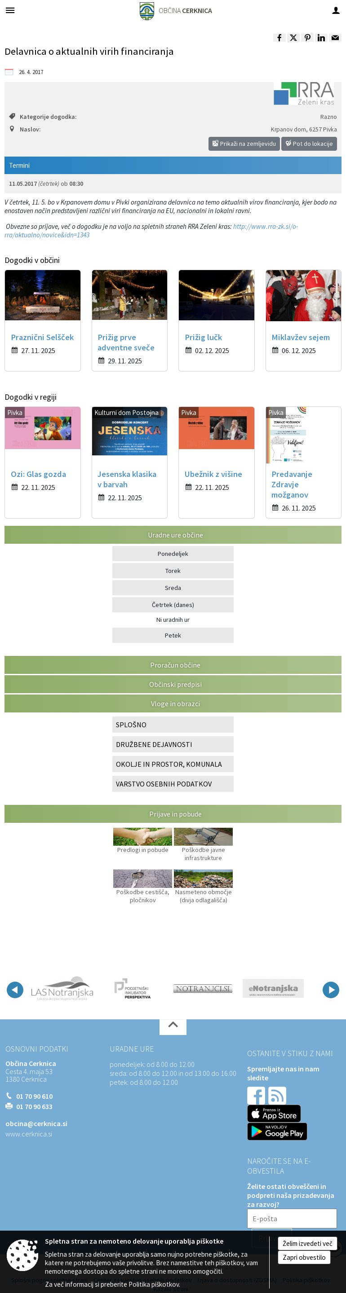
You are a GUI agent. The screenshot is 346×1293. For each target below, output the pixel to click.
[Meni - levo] (10, 10)
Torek (173, 571)
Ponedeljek (173, 554)
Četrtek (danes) (173, 605)
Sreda (173, 588)
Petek (173, 635)
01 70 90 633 (34, 1106)
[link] (279, 38)
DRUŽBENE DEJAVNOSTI (154, 744)
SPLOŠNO (131, 724)
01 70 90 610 (34, 1096)
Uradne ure (132, 1049)
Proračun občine (175, 664)
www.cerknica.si (28, 1133)
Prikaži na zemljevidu (244, 144)
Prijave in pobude (175, 813)
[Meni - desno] (336, 10)
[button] (15, 990)
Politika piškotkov (154, 1284)
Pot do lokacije (309, 144)
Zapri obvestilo (304, 1257)
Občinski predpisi (175, 684)
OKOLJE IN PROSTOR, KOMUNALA (169, 764)
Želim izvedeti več (308, 1243)
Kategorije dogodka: (42, 117)
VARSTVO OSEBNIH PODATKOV (164, 783)
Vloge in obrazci (175, 703)
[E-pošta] (292, 1218)
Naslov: (24, 129)
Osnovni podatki (36, 1049)
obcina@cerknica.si (36, 1123)
